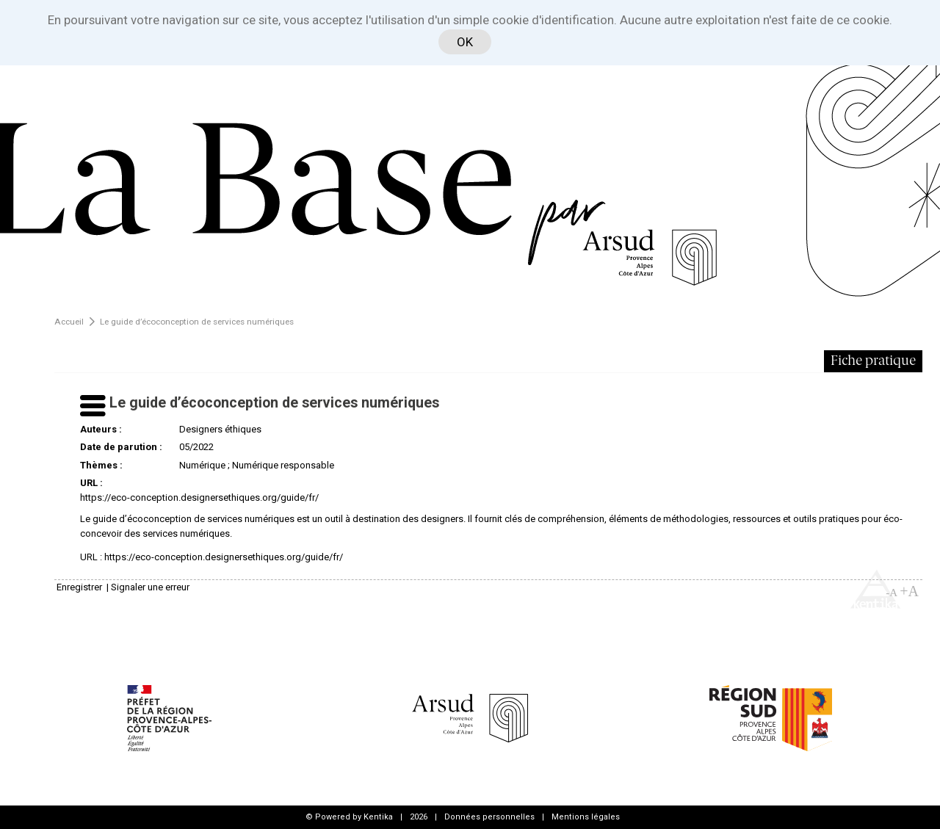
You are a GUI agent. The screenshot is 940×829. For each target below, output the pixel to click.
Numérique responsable (283, 465)
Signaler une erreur (150, 587)
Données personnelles (489, 817)
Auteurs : (101, 429)
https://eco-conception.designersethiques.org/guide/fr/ (199, 497)
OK (465, 42)
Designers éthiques (220, 429)
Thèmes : (101, 465)
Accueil (69, 321)
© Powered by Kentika (349, 817)
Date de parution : (121, 446)
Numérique (202, 465)
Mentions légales (586, 817)
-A (891, 592)
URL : (91, 482)
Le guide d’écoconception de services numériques (197, 321)
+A (909, 591)
